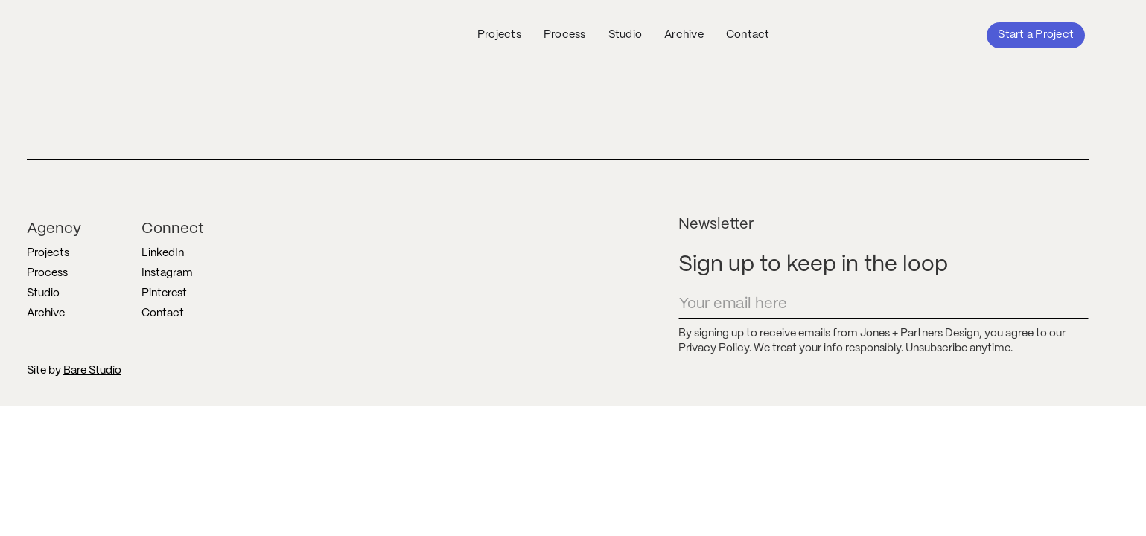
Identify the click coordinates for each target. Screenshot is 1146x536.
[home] (160, 35)
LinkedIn (162, 253)
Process (565, 35)
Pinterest (164, 293)
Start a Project (1036, 35)
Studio (625, 35)
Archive (684, 35)
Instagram (167, 273)
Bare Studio (92, 371)
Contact (748, 35)
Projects (499, 35)
